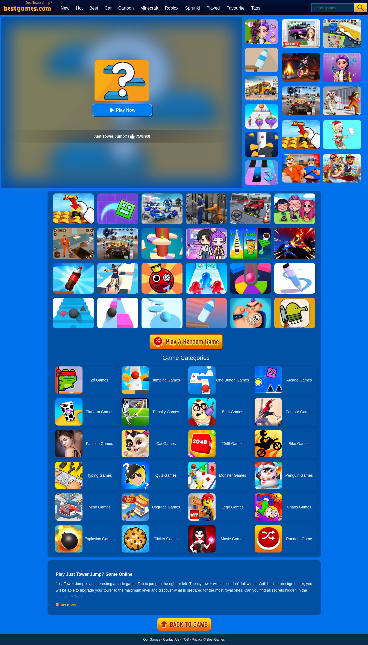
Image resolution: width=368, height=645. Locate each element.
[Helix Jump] (261, 134)
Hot (79, 8)
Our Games (151, 639)
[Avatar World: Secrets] (206, 230)
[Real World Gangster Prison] (206, 195)
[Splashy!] (162, 300)
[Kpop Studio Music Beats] (294, 195)
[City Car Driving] (117, 230)
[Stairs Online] (73, 300)
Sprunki (192, 8)
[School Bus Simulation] (261, 78)
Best (93, 8)
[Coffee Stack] (250, 230)
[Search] (332, 7)
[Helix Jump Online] (250, 265)
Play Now (121, 110)
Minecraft (149, 8)
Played (213, 8)
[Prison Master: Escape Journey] (73, 230)
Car (108, 8)
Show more (66, 604)
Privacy (197, 639)
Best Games (216, 639)
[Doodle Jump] (294, 300)
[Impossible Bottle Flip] (206, 300)
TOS (185, 639)
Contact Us (171, 639)
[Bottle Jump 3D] (73, 265)
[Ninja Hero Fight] (294, 230)
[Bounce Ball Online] (162, 265)
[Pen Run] (294, 265)
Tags (255, 8)
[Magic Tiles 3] (261, 162)
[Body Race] (261, 106)
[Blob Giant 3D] (206, 265)
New (65, 8)
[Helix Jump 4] (162, 230)
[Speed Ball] (117, 300)
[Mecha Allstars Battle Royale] (162, 195)
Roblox (171, 8)
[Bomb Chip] (73, 195)
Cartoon (126, 8)
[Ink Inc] (250, 300)
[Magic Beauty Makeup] (261, 21)
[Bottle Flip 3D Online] (261, 49)
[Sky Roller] (117, 265)
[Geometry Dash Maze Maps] (117, 195)
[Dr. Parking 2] (250, 195)
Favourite (235, 8)
